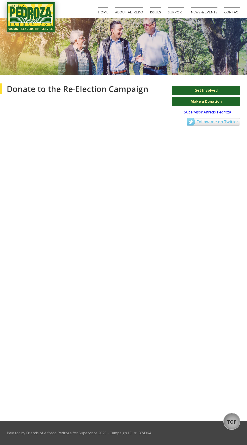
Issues (155, 12)
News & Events (204, 12)
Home (103, 12)
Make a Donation (206, 101)
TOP (232, 422)
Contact (232, 12)
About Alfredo (129, 12)
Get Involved (206, 90)
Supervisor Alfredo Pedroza (207, 112)
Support (176, 12)
